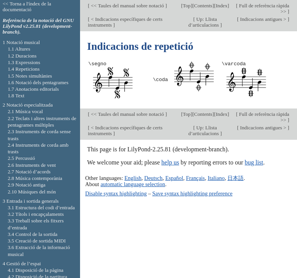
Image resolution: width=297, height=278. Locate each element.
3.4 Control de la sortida (33, 234)
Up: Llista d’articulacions (204, 22)
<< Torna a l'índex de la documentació (27, 6)
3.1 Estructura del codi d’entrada (41, 207)
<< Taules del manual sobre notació (127, 5)
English (133, 178)
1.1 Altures (19, 49)
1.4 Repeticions (24, 69)
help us (170, 162)
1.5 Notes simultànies (30, 76)
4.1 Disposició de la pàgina (35, 270)
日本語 (235, 178)
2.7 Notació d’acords (29, 172)
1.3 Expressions (24, 62)
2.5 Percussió (21, 158)
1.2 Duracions (22, 56)
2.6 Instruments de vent (32, 165)
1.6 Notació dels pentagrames (38, 82)
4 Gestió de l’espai (22, 263)
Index (221, 5)
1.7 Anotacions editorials (33, 89)
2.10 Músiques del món (32, 192)
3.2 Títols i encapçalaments (36, 214)
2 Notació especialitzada (28, 105)
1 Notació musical (21, 42)
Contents (203, 5)
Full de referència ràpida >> (263, 8)
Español (174, 178)
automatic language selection (133, 184)
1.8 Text (16, 95)
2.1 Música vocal (25, 111)
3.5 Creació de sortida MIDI (37, 241)
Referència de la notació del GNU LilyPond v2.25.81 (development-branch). (38, 26)
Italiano (216, 178)
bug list (254, 162)
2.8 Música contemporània (35, 178)
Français (195, 178)
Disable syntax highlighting (116, 193)
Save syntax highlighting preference (192, 193)
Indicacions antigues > (263, 19)
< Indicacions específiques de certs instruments (125, 22)
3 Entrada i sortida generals (31, 201)
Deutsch (153, 178)
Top (187, 5)
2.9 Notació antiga (27, 185)
